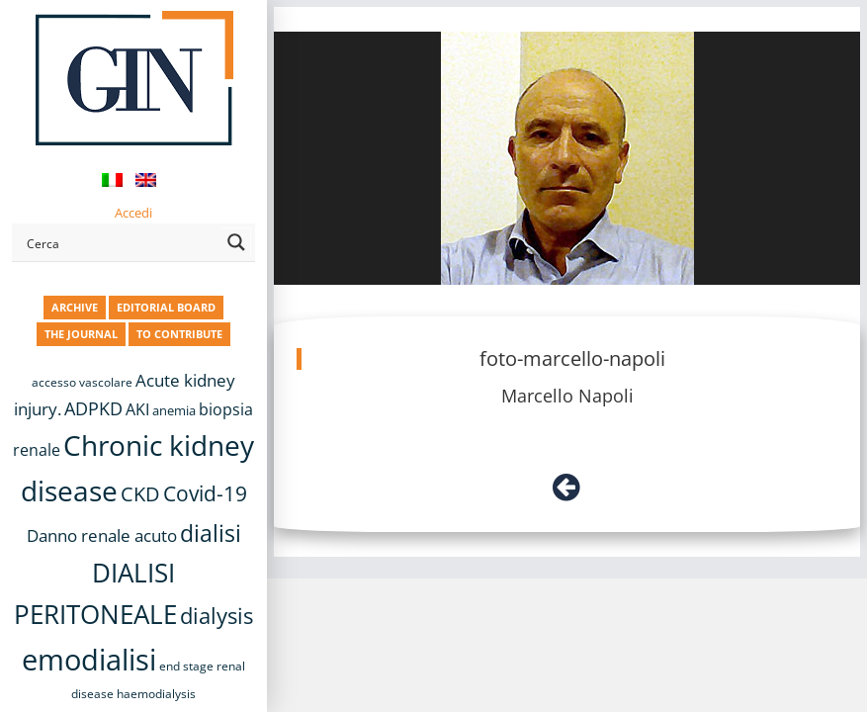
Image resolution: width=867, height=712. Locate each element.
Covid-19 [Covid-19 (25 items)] (205, 493)
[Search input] (120, 242)
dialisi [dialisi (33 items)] (210, 533)
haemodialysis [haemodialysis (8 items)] (156, 693)
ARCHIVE (74, 307)
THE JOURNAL (81, 333)
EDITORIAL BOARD (166, 307)
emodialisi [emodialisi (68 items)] (89, 659)
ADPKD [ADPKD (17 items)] (93, 408)
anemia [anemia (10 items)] (174, 410)
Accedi (133, 213)
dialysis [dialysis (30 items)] (216, 615)
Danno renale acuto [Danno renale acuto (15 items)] (102, 535)
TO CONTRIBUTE (179, 333)
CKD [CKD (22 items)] (140, 494)
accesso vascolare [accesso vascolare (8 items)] (82, 382)
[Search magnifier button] (236, 242)
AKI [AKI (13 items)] (137, 409)
